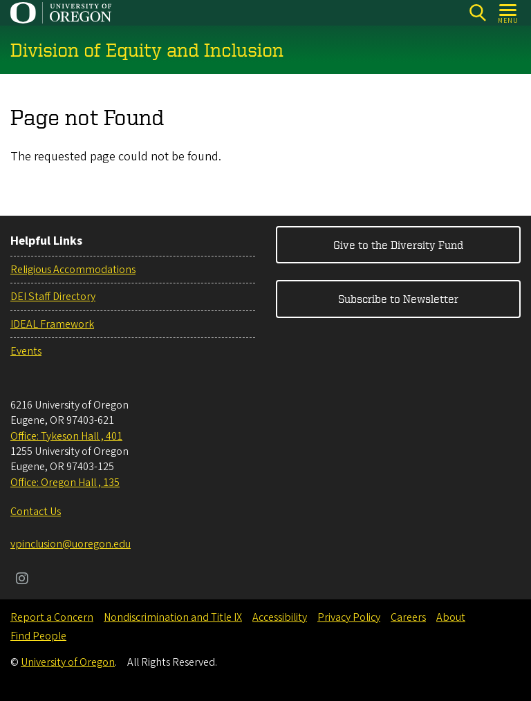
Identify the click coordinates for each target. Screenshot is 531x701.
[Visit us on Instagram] (22, 580)
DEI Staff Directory (52, 296)
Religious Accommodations (73, 269)
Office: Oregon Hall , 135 (65, 482)
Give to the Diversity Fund (398, 245)
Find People (38, 636)
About (450, 617)
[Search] (477, 12)
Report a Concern (51, 617)
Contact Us (35, 511)
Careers (408, 617)
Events (25, 351)
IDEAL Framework (52, 324)
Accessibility (279, 617)
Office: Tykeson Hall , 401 (66, 436)
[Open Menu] (508, 13)
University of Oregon (68, 662)
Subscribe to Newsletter (398, 298)
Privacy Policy (348, 617)
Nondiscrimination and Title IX (173, 617)
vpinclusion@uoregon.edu (70, 544)
